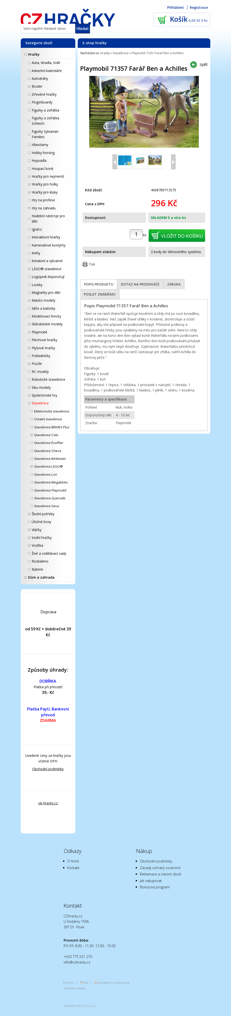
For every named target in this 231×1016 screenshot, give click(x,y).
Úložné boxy (41, 521)
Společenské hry (44, 395)
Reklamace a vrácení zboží (160, 874)
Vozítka (37, 545)
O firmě (73, 861)
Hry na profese (43, 200)
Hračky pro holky (45, 184)
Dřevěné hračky (44, 94)
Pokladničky (41, 355)
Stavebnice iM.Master (50, 458)
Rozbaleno (40, 561)
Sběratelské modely (47, 324)
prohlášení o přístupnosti (114, 983)
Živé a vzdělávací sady (49, 553)
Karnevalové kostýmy (49, 245)
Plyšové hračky (43, 348)
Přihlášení (175, 7)
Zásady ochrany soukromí (160, 867)
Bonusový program (155, 887)
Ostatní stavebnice (48, 419)
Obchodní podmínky (48, 769)
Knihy (36, 253)
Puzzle (37, 363)
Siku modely (41, 387)
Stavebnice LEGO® (48, 466)
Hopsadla (39, 160)
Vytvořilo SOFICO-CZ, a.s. (80, 1006)
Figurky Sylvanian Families (45, 134)
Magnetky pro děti (46, 292)
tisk (86, 983)
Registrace (199, 7)
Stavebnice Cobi (46, 435)
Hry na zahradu (44, 208)
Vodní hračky (42, 537)
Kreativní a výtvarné (47, 260)
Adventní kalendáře (47, 70)
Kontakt (73, 867)
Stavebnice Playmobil (50, 490)
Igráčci (37, 229)
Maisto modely (43, 300)
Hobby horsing (43, 152)
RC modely (40, 371)
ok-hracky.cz (48, 803)
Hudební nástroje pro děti (48, 219)
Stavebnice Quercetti (49, 498)
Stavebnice (40, 403)
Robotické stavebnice (48, 379)
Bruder (37, 86)
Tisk (92, 264)
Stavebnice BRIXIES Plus (51, 427)
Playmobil (39, 332)
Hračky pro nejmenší (48, 176)
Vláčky (36, 529)
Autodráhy (40, 78)
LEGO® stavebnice (46, 269)
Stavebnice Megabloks (51, 482)
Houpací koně (42, 168)
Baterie (37, 569)
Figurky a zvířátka (45, 110)
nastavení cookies (74, 988)
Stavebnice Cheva (47, 451)
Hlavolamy (40, 144)
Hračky (34, 54)
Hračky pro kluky (45, 192)
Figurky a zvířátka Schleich (45, 121)
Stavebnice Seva (46, 506)
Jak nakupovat (151, 880)
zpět (204, 64)
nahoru (69, 983)
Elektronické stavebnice (51, 411)
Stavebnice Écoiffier (48, 443)
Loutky (37, 284)
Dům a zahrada (41, 577)
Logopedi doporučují (48, 276)
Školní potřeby (43, 514)
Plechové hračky (44, 340)
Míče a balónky (43, 308)
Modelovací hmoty (46, 316)
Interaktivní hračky (46, 237)
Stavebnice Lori (45, 474)
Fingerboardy (42, 102)
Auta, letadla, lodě (46, 62)
